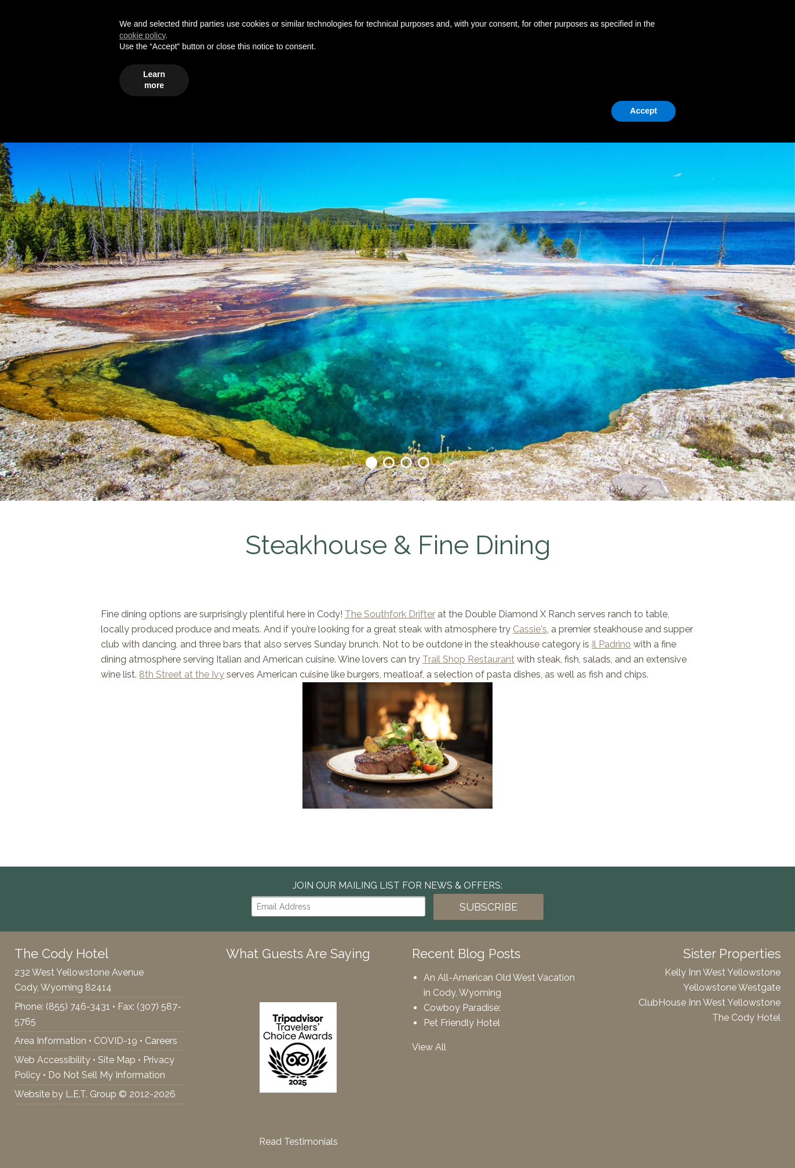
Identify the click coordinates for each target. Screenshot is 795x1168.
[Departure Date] (641, 18)
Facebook (15, 18)
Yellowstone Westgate (732, 987)
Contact (763, 78)
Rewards (707, 78)
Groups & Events (378, 78)
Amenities (297, 78)
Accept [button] (643, 1136)
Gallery (588, 78)
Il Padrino (611, 644)
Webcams (645, 78)
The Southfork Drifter (390, 614)
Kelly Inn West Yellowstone (723, 972)
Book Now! (736, 18)
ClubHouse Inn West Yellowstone (710, 1002)
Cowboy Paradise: (462, 1007)
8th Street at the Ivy (181, 674)
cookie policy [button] (142, 1060)
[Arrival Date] (558, 18)
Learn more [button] (154, 1105)
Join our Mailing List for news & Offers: (397, 885)
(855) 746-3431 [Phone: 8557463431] (126, 18)
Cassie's (530, 629)
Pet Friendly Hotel (462, 1022)
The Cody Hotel (35, 78)
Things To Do (466, 78)
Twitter (35, 18)
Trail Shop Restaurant (468, 659)
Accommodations (214, 78)
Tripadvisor (59, 18)
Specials (535, 78)
